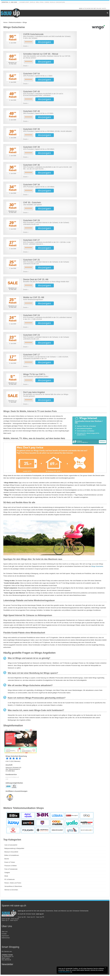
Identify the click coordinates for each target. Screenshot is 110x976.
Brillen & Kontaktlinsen (11, 856)
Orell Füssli (40, 2)
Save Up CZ (31, 918)
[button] (106, 968)
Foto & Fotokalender (11, 870)
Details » (25, 46)
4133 (80, 8)
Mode (6, 877)
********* (28, 42)
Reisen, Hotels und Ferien (12, 884)
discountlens (60, 2)
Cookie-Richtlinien (64, 972)
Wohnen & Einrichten (11, 891)
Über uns (5, 933)
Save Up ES (15, 920)
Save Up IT (5, 922)
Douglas (52, 2)
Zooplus (32, 2)
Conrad (46, 2)
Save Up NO (6, 920)
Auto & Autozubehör (10, 846)
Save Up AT (14, 922)
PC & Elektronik (9, 881)
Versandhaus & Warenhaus (13, 887)
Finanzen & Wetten (10, 867)
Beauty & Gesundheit (11, 853)
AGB (7, 780)
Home (5, 22)
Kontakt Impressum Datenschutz (6, 937)
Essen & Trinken (9, 863)
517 (95, 8)
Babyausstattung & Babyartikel (14, 850)
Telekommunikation (15, 22)
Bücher (6, 860)
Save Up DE (22, 918)
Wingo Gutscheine (97, 568)
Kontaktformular (12, 778)
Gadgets (7, 874)
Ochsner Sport (24, 2)
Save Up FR (40, 918)
